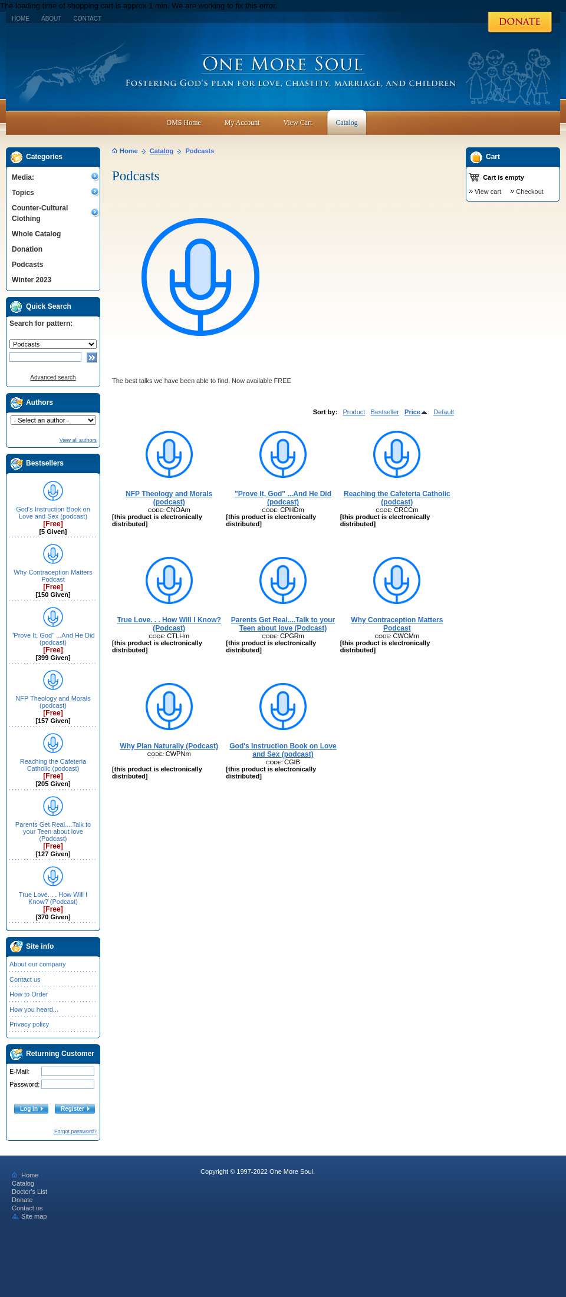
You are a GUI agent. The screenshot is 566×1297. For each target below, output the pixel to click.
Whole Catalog (36, 234)
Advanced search (52, 377)
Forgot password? (75, 1131)
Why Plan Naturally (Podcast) (169, 746)
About (51, 18)
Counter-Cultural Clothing (40, 213)
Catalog (161, 150)
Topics (23, 193)
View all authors (78, 440)
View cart (488, 191)
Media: (23, 177)
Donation (27, 249)
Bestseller (385, 411)
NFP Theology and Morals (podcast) (52, 702)
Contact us (25, 979)
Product (354, 411)
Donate (22, 1199)
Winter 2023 (31, 280)
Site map (29, 1216)
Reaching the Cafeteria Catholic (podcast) (53, 765)
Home (20, 18)
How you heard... (33, 1009)
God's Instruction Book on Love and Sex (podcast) (53, 513)
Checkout (529, 191)
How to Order (28, 994)
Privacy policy (29, 1024)
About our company (37, 964)
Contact (87, 18)
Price (416, 411)
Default (443, 411)
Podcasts (27, 264)
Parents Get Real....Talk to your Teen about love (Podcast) (53, 831)
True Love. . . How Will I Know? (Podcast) (53, 898)
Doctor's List (29, 1191)
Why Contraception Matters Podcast (53, 576)
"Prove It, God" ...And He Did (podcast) (52, 639)
